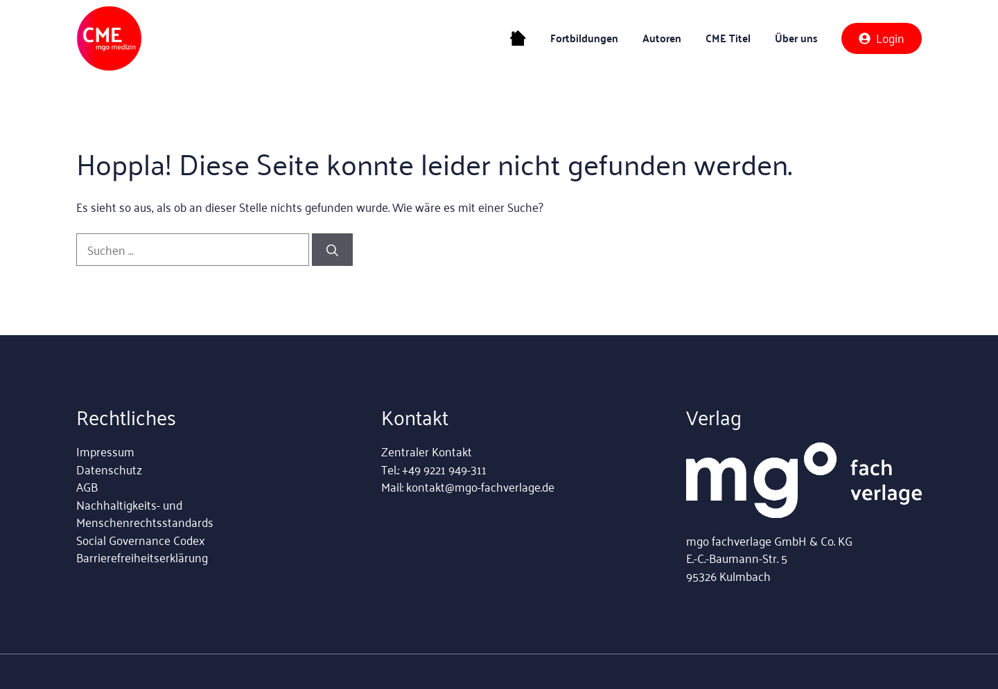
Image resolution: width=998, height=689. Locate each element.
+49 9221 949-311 (444, 469)
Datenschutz (109, 469)
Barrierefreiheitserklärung (142, 557)
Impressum (105, 451)
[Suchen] (332, 250)
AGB (87, 486)
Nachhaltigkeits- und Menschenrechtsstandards (144, 513)
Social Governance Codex (140, 539)
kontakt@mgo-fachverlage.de (480, 486)
